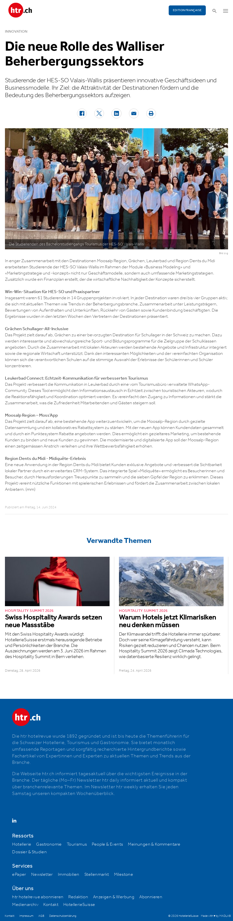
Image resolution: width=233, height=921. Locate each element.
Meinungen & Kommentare (154, 844)
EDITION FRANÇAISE (187, 10)
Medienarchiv (25, 904)
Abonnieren (150, 897)
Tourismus (77, 844)
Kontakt (50, 904)
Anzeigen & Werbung (113, 897)
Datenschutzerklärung (62, 916)
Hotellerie (21, 844)
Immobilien (68, 874)
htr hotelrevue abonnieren (37, 897)
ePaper (19, 874)
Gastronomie (49, 844)
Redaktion (78, 897)
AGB (41, 916)
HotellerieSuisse (79, 904)
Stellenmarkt (96, 874)
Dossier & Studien (29, 852)
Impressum (26, 916)
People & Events (107, 844)
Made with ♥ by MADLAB (216, 916)
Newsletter (42, 874)
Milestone (123, 874)
